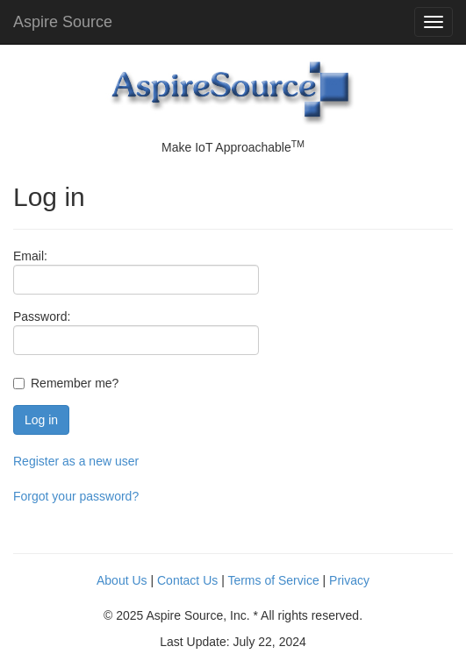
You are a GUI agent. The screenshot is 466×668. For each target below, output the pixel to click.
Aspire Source (62, 22)
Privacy (349, 580)
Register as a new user (76, 461)
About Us (122, 580)
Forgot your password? (76, 496)
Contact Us (187, 580)
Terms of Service (273, 580)
